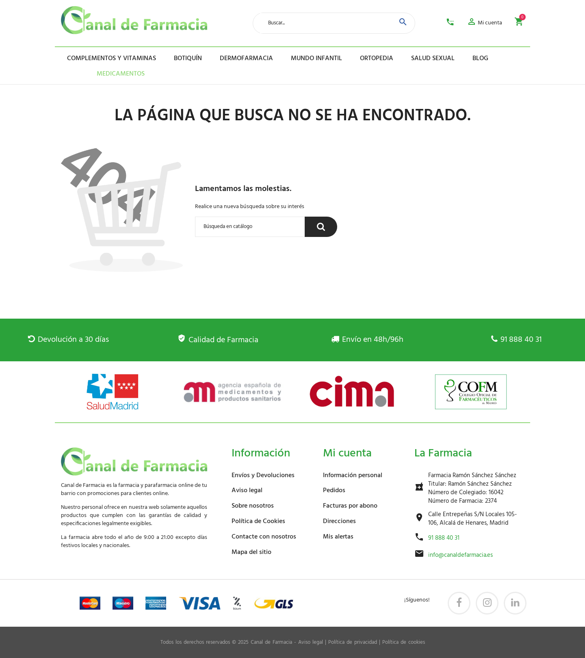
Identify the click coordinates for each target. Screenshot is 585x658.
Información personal (352, 475)
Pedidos (334, 490)
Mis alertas (338, 537)
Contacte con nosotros (264, 537)
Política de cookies (403, 642)
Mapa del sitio (251, 552)
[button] (484, 23)
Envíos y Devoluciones (263, 475)
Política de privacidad (352, 642)
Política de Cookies (258, 521)
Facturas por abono (350, 506)
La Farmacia (443, 453)
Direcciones (339, 521)
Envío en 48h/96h (367, 339)
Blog (480, 58)
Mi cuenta (347, 453)
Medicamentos (109, 74)
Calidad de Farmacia (218, 340)
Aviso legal (247, 490)
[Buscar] (250, 227)
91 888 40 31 (516, 339)
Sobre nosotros (253, 506)
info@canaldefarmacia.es (460, 555)
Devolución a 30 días (68, 339)
